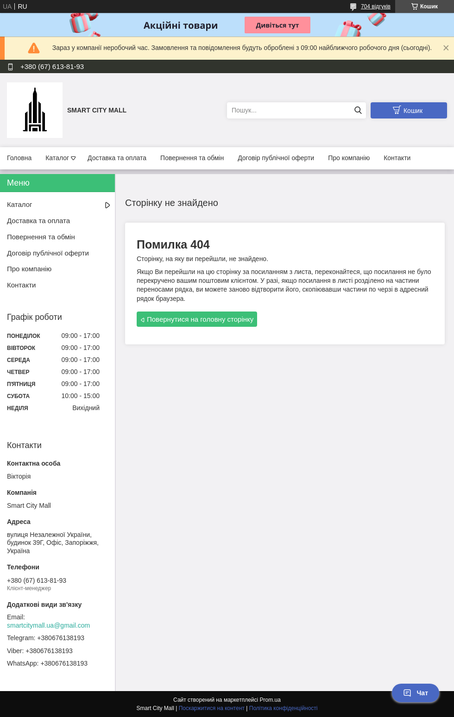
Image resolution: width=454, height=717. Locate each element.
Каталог (57, 158)
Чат (415, 693)
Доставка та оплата (117, 158)
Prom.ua (270, 700)
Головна (19, 158)
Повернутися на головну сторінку (200, 319)
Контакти (397, 158)
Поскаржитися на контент (212, 708)
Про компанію (349, 158)
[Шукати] (358, 110)
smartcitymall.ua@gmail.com (48, 625)
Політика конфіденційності (283, 708)
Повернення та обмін (192, 158)
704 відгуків (376, 6)
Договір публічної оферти (276, 158)
